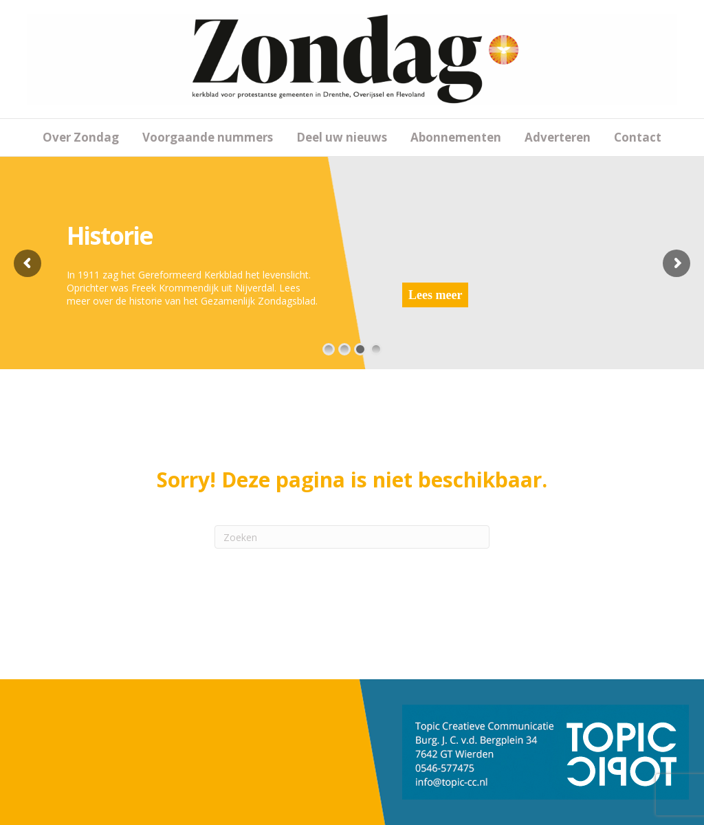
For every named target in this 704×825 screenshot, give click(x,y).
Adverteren (558, 137)
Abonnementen (455, 137)
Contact (637, 137)
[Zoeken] (352, 537)
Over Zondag (81, 137)
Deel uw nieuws (341, 137)
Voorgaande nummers (207, 137)
